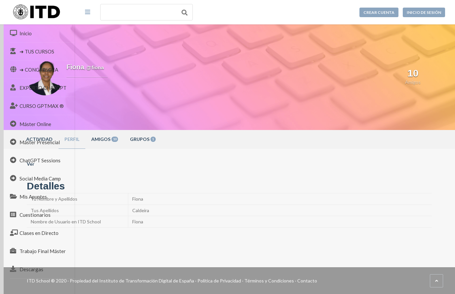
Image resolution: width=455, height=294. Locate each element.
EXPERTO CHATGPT (38, 87)
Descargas (26, 269)
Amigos (176, 139)
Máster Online (30, 123)
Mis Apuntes (28, 196)
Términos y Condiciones (340, 280)
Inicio (21, 33)
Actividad (111, 139)
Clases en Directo (34, 232)
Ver (102, 164)
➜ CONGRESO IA (34, 69)
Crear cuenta (378, 12)
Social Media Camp (35, 178)
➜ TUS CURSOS (32, 51)
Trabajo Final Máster (38, 250)
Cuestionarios (30, 214)
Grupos (214, 139)
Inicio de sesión (424, 12)
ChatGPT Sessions (35, 160)
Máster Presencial (35, 142)
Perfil (143, 139)
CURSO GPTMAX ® (37, 105)
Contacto (379, 280)
